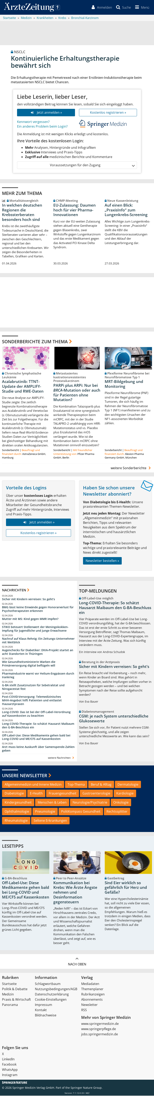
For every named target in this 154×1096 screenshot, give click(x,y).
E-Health (36, 794)
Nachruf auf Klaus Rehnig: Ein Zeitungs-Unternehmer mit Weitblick (38, 641)
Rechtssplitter (117, 812)
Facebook (9, 1065)
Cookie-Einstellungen (51, 1000)
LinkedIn (8, 1059)
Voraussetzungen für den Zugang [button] (92, 165)
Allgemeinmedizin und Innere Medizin (33, 785)
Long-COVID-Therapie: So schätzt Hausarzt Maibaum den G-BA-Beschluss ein (38, 726)
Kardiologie (125, 794)
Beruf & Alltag (101, 785)
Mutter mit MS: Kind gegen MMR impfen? (30, 619)
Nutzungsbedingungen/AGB (56, 989)
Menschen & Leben (52, 803)
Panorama (10, 1005)
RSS (84, 1010)
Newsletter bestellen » (102, 561)
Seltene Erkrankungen (50, 821)
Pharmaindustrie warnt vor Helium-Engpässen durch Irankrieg (38, 675)
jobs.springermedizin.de (99, 1034)
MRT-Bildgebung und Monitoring (124, 385)
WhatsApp (10, 1070)
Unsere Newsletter (24, 776)
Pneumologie (45, 812)
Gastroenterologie (96, 794)
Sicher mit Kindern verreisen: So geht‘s (28, 600)
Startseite (9, 984)
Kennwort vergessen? (33, 122)
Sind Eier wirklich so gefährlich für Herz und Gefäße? (126, 888)
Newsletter (89, 1005)
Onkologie (121, 803)
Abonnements (92, 1000)
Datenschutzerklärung (52, 994)
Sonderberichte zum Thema (35, 342)
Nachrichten (14, 590)
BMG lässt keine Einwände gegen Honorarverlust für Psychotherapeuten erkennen (38, 609)
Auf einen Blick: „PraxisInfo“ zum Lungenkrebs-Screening (126, 210)
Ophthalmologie (17, 812)
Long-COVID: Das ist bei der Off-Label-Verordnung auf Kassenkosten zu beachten (36, 714)
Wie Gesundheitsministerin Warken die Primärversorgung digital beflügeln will (28, 664)
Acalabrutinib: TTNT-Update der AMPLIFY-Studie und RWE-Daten (23, 387)
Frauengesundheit (62, 794)
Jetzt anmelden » (46, 113)
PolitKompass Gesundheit (80, 812)
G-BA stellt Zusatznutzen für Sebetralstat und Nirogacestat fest (33, 687)
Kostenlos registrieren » (108, 113)
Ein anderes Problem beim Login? (42, 127)
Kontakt (41, 1010)
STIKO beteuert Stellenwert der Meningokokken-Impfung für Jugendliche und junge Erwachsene (35, 629)
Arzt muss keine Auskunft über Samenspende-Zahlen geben (38, 749)
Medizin (8, 994)
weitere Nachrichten (61, 758)
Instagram (9, 1075)
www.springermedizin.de (100, 1024)
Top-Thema (76, 785)
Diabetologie (14, 794)
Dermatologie (128, 785)
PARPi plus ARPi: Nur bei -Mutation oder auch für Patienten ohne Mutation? (76, 393)
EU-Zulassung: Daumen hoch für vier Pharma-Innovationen (74, 210)
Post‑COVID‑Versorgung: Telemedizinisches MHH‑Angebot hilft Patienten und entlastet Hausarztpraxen (32, 700)
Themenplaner (92, 989)
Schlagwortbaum (48, 984)
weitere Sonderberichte (131, 468)
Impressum (43, 1005)
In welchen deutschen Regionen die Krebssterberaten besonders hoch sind (22, 213)
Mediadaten (90, 984)
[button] (141, 7)
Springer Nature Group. (86, 1088)
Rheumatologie (16, 821)
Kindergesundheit (18, 803)
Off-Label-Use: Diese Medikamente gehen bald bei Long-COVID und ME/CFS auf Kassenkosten (36, 737)
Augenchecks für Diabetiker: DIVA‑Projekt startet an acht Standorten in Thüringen (37, 652)
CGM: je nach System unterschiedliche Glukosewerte (113, 719)
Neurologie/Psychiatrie (90, 803)
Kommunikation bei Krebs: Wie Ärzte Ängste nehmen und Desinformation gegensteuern (75, 893)
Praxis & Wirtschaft (16, 1000)
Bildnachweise (45, 1015)
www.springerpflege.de (98, 1029)
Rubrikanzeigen (93, 994)
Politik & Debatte (14, 989)
